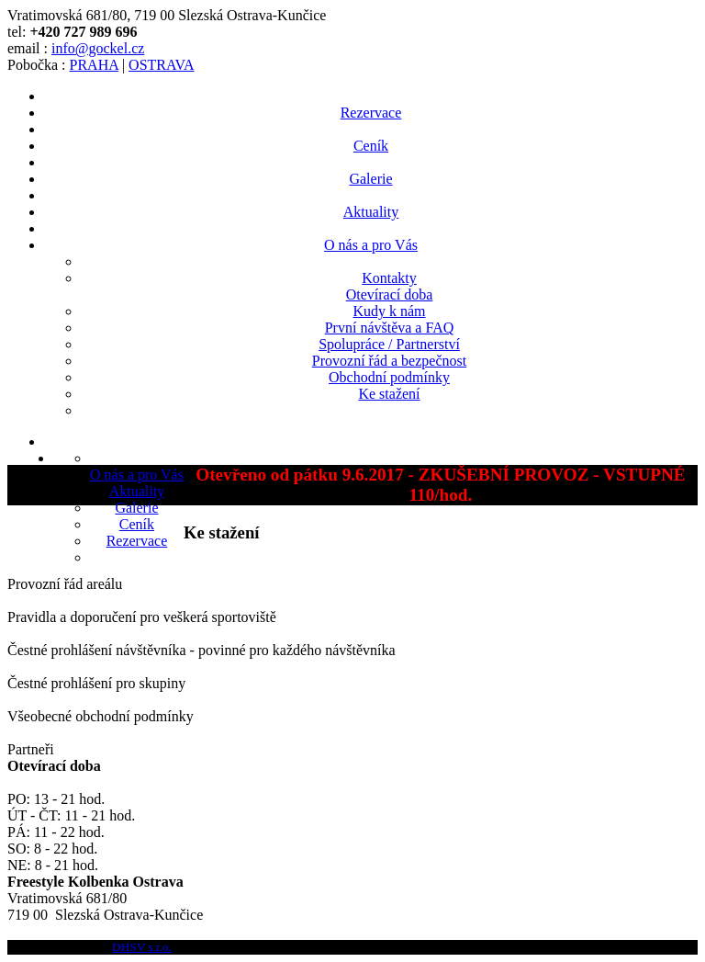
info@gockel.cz (97, 48)
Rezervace (371, 112)
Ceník (370, 145)
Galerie (370, 179)
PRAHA (94, 65)
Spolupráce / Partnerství (389, 344)
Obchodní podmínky (389, 377)
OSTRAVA (161, 65)
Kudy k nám (388, 311)
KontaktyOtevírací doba (389, 286)
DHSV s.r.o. (142, 947)
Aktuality (370, 212)
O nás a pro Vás (371, 245)
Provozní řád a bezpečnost (389, 360)
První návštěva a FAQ (389, 327)
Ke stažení (389, 394)
